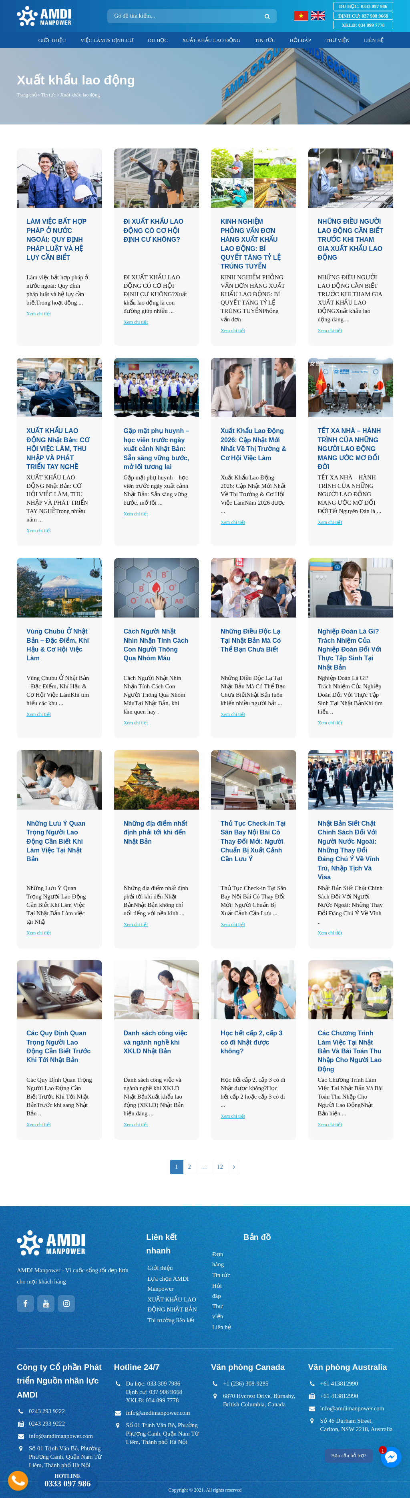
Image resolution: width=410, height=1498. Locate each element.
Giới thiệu (160, 1268)
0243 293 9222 (47, 1411)
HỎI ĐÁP (300, 40)
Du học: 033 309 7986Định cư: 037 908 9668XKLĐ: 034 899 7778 (154, 1392)
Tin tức (48, 95)
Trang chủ (27, 95)
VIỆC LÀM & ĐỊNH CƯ (106, 40)
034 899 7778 (363, 25)
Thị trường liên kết (170, 1320)
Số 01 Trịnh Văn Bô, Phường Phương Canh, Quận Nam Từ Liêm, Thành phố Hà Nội (65, 1456)
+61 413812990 (339, 1383)
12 (220, 1166)
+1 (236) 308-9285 (245, 1383)
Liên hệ (221, 1327)
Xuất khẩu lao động (80, 95)
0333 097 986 (363, 6)
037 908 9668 (363, 16)
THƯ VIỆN (338, 40)
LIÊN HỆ (374, 40)
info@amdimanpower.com (61, 1436)
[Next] (234, 1167)
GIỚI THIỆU (52, 40)
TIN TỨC (265, 40)
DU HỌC (158, 40)
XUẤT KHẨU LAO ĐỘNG (211, 40)
